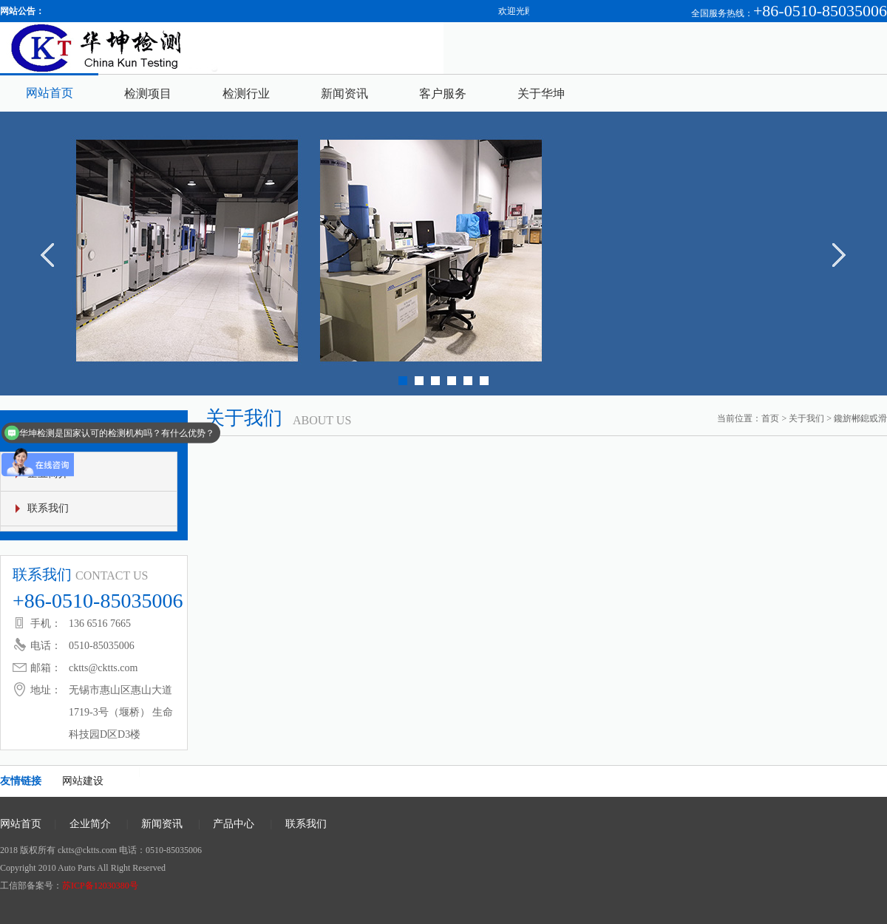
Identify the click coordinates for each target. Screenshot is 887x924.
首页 (770, 418)
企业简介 (90, 823)
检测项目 (147, 93)
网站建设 (82, 781)
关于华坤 (541, 93)
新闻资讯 (344, 93)
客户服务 (442, 93)
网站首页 (49, 92)
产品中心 (233, 823)
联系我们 (48, 508)
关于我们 (806, 418)
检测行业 (246, 93)
